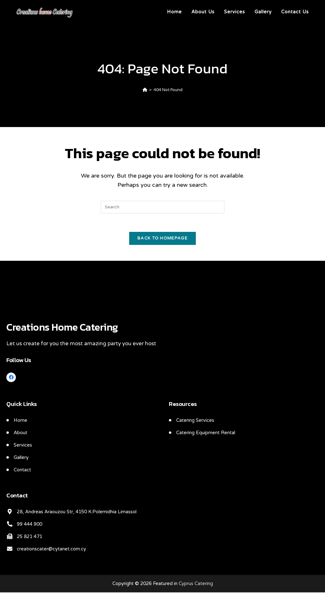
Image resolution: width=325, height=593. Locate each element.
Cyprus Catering (196, 584)
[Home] (145, 89)
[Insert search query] (162, 207)
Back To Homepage (162, 238)
